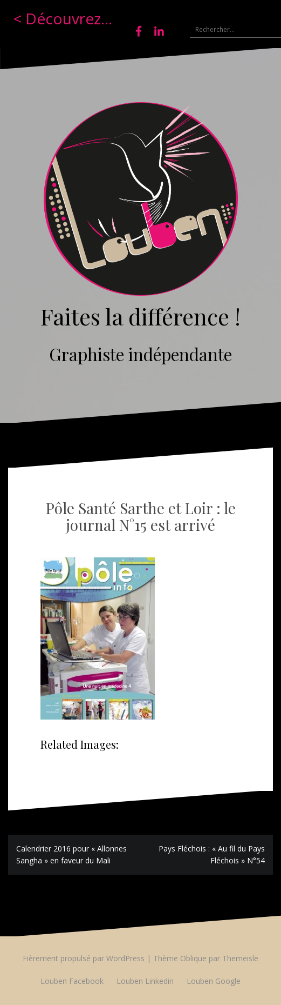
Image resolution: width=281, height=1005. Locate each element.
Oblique (193, 958)
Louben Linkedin (145, 981)
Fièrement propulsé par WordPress (84, 958)
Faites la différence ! (140, 316)
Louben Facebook (72, 981)
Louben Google (214, 981)
